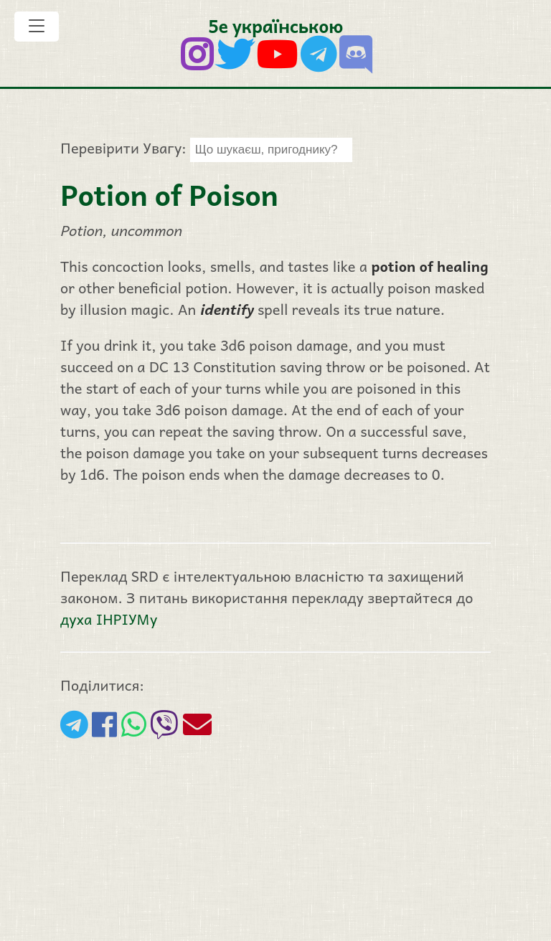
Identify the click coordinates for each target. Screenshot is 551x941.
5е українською (275, 25)
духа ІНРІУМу (108, 618)
